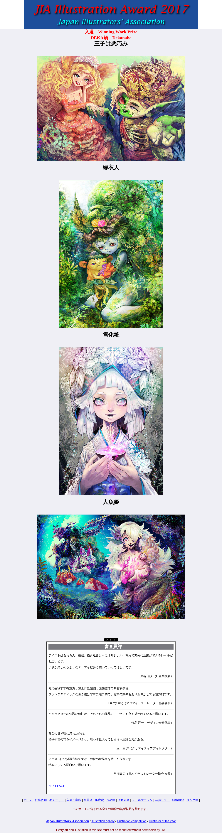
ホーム (28, 800)
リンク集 (192, 800)
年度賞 (99, 800)
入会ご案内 (73, 800)
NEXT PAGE (56, 786)
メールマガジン (142, 800)
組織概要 (178, 800)
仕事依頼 (41, 800)
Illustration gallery (103, 821)
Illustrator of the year (162, 821)
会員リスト (162, 800)
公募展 (88, 800)
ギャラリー (56, 800)
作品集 (110, 800)
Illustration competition (131, 821)
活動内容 (124, 800)
